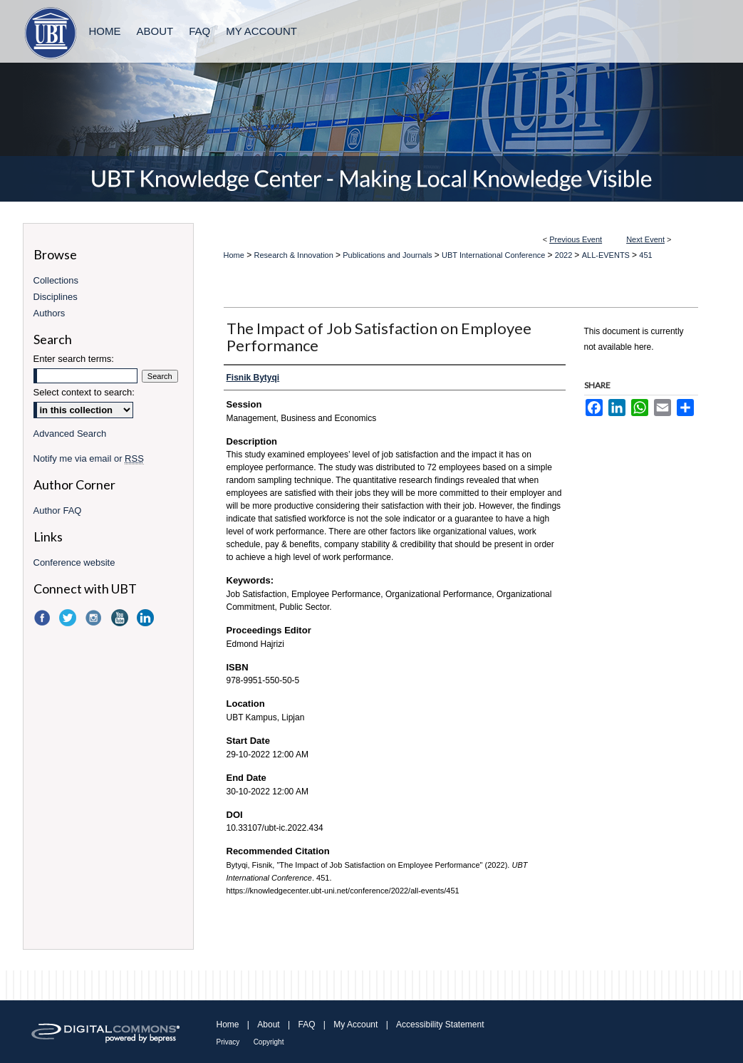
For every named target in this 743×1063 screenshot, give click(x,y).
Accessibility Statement (440, 1025)
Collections (56, 280)
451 (645, 255)
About (268, 1025)
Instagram (95, 617)
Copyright (269, 1042)
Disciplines (55, 296)
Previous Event (575, 239)
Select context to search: (84, 392)
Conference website (74, 562)
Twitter (69, 617)
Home (234, 255)
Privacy (228, 1042)
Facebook (43, 617)
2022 (565, 255)
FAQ (306, 1025)
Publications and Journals (388, 255)
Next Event (645, 239)
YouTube (121, 617)
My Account (355, 1025)
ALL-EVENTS (607, 255)
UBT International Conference (494, 255)
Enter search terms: (73, 358)
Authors (49, 313)
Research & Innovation (295, 255)
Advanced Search (70, 433)
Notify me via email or (88, 458)
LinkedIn (147, 617)
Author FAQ (57, 510)
